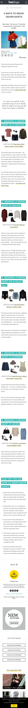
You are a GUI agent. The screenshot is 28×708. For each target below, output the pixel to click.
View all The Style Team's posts (14, 593)
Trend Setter (22, 24)
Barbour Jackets (9, 146)
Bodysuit (9, 307)
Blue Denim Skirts (19, 144)
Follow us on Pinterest (14, 659)
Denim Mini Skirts (19, 304)
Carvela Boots (14, 227)
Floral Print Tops (16, 376)
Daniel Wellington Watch (14, 445)
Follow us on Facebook (14, 645)
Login (12, 597)
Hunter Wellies (19, 146)
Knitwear (15, 443)
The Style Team (12, 53)
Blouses (22, 225)
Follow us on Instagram (14, 655)
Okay (14, 705)
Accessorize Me (8, 26)
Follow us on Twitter (14, 650)
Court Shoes (22, 443)
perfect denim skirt (20, 90)
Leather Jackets (17, 307)
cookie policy (21, 702)
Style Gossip (17, 26)
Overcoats (16, 225)
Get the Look (14, 24)
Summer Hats (18, 378)
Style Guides (5, 24)
